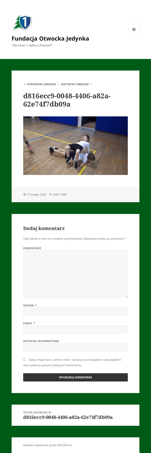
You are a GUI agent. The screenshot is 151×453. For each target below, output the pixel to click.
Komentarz (32, 248)
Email (29, 323)
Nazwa (30, 305)
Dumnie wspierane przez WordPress (47, 445)
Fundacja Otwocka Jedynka (50, 38)
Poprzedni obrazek (41, 84)
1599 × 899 (59, 194)
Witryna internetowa (41, 341)
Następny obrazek (75, 84)
